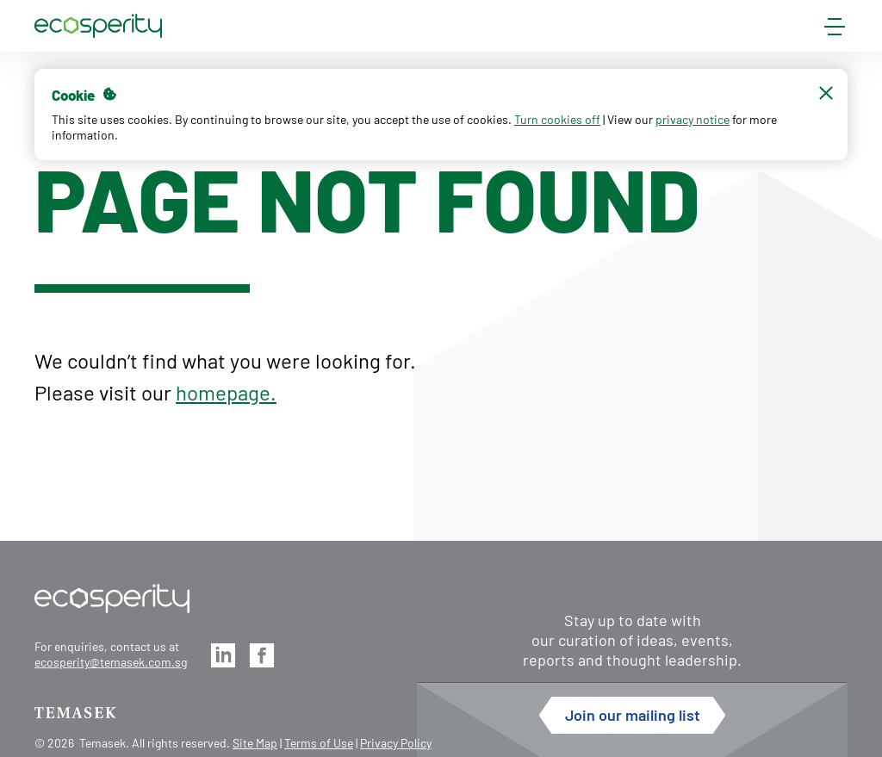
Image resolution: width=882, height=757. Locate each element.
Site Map (255, 742)
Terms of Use (318, 742)
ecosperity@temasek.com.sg (110, 662)
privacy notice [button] (692, 119)
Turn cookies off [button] (557, 119)
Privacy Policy (396, 742)
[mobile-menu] (834, 30)
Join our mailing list (632, 714)
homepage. (226, 392)
